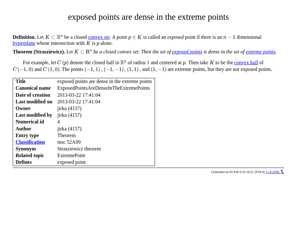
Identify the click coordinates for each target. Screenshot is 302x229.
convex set (99, 37)
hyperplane (24, 43)
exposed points (187, 51)
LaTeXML (275, 172)
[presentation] (54, 37)
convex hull (246, 62)
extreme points (260, 51)
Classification (30, 142)
